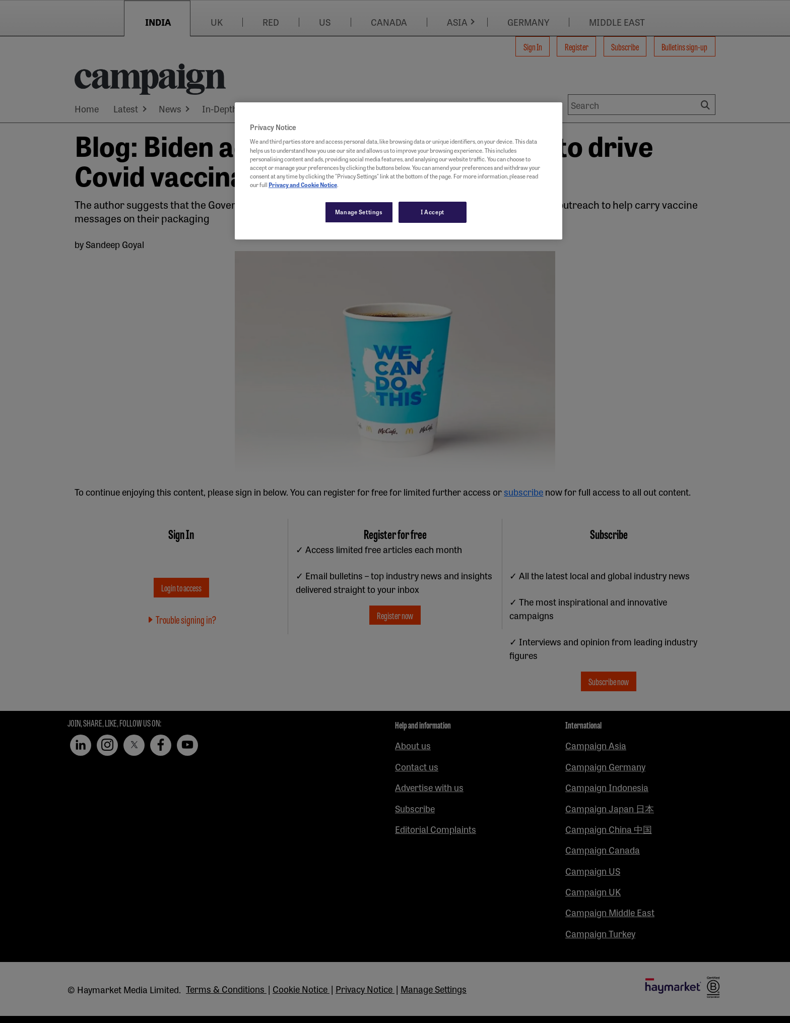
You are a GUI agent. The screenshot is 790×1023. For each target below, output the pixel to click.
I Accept (432, 212)
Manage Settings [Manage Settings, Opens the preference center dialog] (359, 212)
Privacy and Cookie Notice (303, 184)
